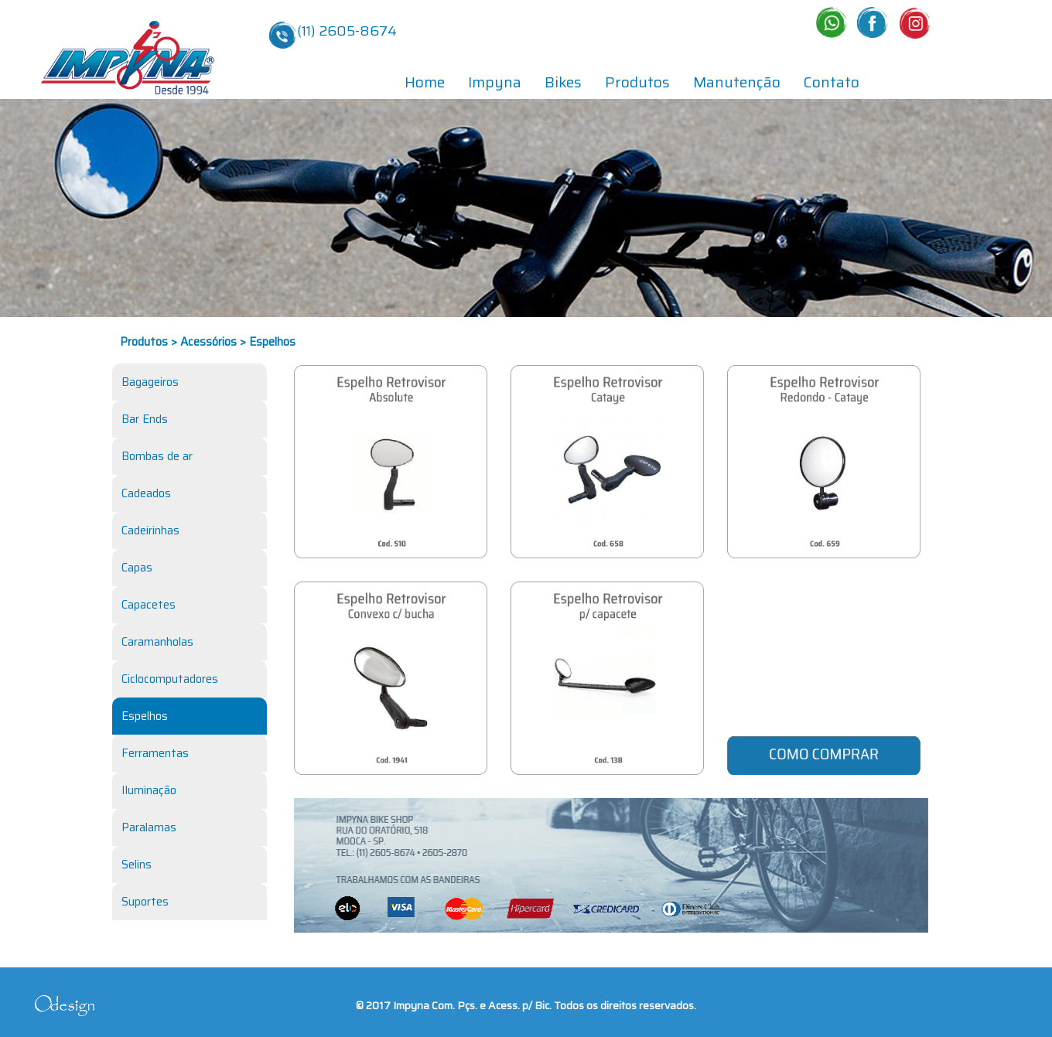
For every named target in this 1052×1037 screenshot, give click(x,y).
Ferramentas (155, 753)
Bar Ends (144, 419)
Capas (136, 567)
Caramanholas (157, 642)
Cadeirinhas (150, 530)
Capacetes (148, 604)
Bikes (563, 82)
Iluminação (148, 790)
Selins (136, 864)
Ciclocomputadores (169, 679)
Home (425, 82)
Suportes (145, 901)
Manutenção (736, 82)
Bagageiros (150, 382)
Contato (831, 82)
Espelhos (144, 716)
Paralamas (148, 827)
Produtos (637, 82)
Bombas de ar (157, 456)
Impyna (494, 82)
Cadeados (146, 493)
